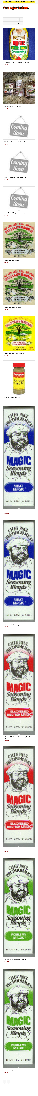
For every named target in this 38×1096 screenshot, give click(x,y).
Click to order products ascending (21, 19)
